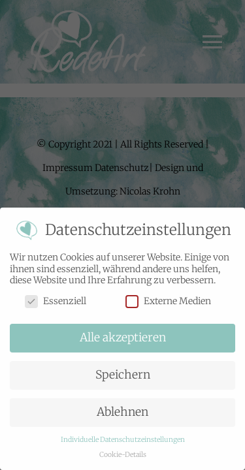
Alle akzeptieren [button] (123, 337)
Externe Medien (168, 300)
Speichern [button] (122, 375)
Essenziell (55, 300)
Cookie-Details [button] (122, 454)
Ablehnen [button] (122, 412)
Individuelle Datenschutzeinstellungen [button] (123, 439)
